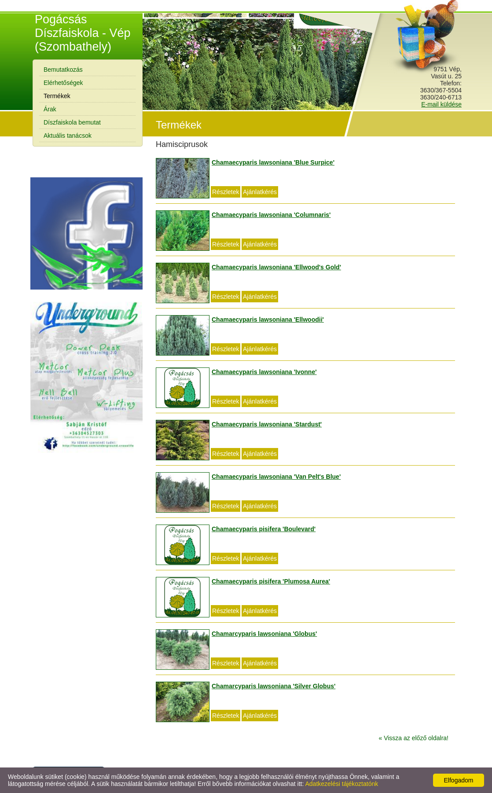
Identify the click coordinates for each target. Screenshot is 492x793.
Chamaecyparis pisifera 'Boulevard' (264, 528)
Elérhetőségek (63, 82)
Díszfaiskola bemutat (72, 122)
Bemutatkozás (63, 69)
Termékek (57, 95)
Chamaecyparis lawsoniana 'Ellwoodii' (268, 319)
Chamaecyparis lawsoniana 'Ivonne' (264, 371)
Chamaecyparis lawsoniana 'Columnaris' (271, 214)
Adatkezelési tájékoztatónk (341, 783)
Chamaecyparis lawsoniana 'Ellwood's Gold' (276, 267)
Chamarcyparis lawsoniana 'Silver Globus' (273, 686)
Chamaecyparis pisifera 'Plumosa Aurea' (271, 581)
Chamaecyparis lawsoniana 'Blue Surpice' (273, 162)
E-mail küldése (441, 104)
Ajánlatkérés (260, 191)
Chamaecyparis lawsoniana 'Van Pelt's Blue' (276, 476)
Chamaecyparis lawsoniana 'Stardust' (267, 424)
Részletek (225, 191)
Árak (50, 109)
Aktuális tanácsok (68, 135)
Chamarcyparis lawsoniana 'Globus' (264, 633)
